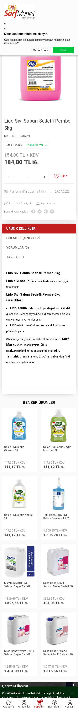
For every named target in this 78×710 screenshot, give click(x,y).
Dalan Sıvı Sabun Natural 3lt (57, 448)
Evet (63, 50)
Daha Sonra (40, 50)
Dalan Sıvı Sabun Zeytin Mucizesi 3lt (18, 448)
